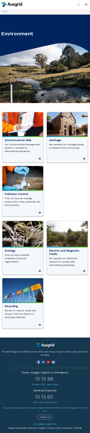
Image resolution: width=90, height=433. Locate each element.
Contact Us (45, 417)
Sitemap (78, 428)
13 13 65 (44, 397)
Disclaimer (67, 428)
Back (6, 12)
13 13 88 (44, 379)
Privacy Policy (54, 428)
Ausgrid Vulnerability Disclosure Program (27, 428)
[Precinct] (45, 345)
